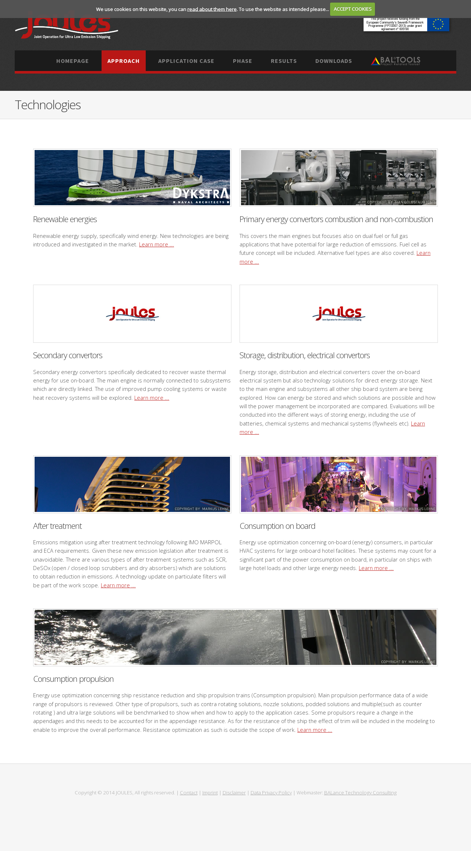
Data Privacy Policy (271, 792)
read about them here (212, 9)
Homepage (72, 60)
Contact (189, 792)
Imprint (210, 792)
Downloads (333, 60)
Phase (242, 60)
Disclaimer (234, 792)
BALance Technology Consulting (360, 792)
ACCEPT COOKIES (353, 9)
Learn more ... (156, 244)
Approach (123, 60)
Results (284, 60)
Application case (186, 60)
